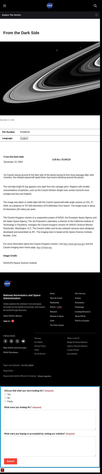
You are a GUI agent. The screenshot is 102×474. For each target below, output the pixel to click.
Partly (10, 401)
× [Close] (2, 470)
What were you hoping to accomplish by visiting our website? (39, 434)
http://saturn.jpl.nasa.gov (74, 244)
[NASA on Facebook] (5, 341)
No (8, 398)
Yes (9, 394)
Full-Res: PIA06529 (61, 159)
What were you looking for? (22, 407)
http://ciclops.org (44, 247)
